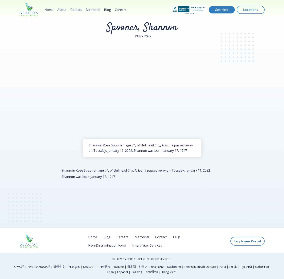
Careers (121, 10)
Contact (76, 10)
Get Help (222, 10)
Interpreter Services (147, 245)
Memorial (93, 10)
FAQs (177, 237)
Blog (107, 10)
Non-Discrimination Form (107, 245)
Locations (250, 10)
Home (48, 10)
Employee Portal (247, 241)
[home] (28, 9)
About (61, 10)
